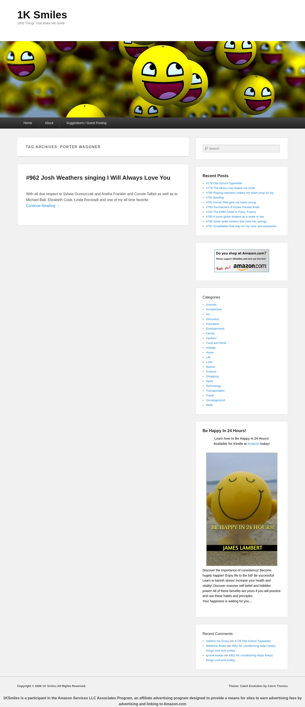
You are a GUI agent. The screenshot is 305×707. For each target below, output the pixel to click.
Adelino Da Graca (217, 641)
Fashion (211, 338)
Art (208, 314)
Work (209, 405)
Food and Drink (216, 343)
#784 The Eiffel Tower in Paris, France (231, 212)
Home (28, 123)
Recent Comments (218, 634)
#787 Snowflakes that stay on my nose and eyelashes (241, 226)
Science (211, 371)
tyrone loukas (215, 655)
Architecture (214, 309)
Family (210, 333)
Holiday (211, 347)
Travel (210, 395)
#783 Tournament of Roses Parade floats (233, 207)
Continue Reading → (43, 206)
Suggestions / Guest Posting (86, 123)
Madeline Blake (216, 645)
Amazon (253, 444)
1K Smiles (42, 15)
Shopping (212, 376)
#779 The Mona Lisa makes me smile (230, 188)
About (49, 123)
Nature (210, 366)
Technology (213, 386)
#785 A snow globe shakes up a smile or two (235, 216)
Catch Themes (278, 686)
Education (212, 324)
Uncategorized (215, 400)
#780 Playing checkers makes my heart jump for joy (240, 192)
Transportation (215, 390)
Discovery (212, 319)
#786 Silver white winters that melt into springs (236, 221)
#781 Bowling (215, 197)
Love (209, 362)
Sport (209, 381)
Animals (211, 304)
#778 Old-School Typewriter (224, 183)
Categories (211, 297)
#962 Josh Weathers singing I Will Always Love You (98, 177)
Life (208, 357)
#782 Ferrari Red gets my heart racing (231, 202)
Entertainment (215, 328)
